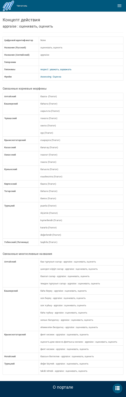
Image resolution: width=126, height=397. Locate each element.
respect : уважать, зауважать (55, 69)
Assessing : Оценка (50, 76)
